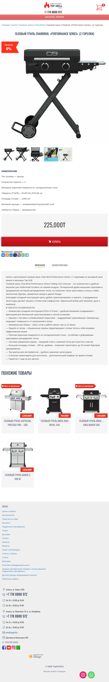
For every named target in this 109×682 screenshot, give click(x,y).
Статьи (5, 557)
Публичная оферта (10, 579)
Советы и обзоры (9, 554)
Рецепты (6, 546)
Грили (14, 25)
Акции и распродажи (11, 550)
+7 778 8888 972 (53, 12)
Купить (54, 241)
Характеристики (60, 265)
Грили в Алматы (9, 511)
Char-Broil (40, 25)
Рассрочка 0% (8, 515)
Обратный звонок (11, 642)
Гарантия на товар (10, 519)
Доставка (6, 534)
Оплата (5, 538)
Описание (40, 265)
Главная (5, 25)
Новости (5, 542)
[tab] (40, 265)
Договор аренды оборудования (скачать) (19, 575)
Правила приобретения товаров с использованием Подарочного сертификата (24, 570)
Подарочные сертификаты (13, 527)
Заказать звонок (54, 16)
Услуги (5, 530)
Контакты (6, 523)
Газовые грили (26, 25)
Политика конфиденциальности (15, 565)
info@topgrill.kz (12, 632)
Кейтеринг (6, 561)
